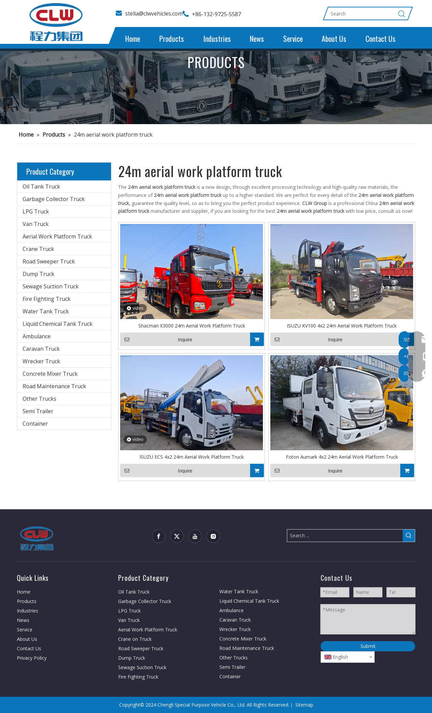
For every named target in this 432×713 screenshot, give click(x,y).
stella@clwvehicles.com (154, 13)
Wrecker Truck (41, 361)
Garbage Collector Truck (54, 199)
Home (132, 38)
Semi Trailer (38, 411)
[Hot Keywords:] (409, 536)
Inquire (156, 339)
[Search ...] (345, 536)
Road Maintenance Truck (54, 386)
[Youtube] (195, 536)
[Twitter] (177, 536)
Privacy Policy (32, 658)
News (257, 38)
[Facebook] (158, 536)
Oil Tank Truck (41, 186)
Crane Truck (38, 249)
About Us (334, 38)
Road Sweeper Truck (49, 261)
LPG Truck (36, 211)
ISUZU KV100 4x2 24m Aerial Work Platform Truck (342, 325)
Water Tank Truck (46, 311)
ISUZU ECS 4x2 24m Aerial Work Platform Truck (191, 457)
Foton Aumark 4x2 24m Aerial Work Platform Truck (342, 457)
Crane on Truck (135, 639)
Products (171, 38)
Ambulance (37, 336)
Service (293, 38)
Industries (217, 38)
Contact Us (381, 38)
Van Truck (36, 224)
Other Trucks (39, 398)
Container (35, 423)
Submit (368, 646)
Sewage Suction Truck (51, 286)
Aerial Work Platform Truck (57, 236)
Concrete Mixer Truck (50, 373)
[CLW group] (37, 538)
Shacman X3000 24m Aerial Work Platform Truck (191, 325)
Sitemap (304, 705)
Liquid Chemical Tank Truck (57, 323)
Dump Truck (38, 274)
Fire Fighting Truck (47, 299)
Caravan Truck (41, 348)
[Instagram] (213, 536)
